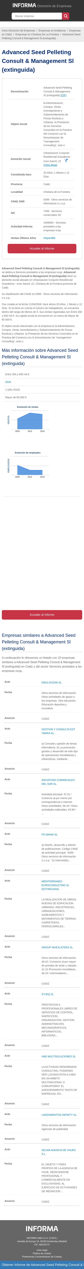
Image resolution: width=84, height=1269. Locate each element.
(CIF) (63, 95)
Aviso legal (42, 1250)
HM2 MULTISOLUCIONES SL (59, 1056)
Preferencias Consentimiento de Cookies (42, 1256)
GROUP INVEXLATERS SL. (57, 947)
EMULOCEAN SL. (52, 682)
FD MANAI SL (50, 834)
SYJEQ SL (48, 994)
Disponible (49, 238)
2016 (8, 381)
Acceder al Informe (42, 248)
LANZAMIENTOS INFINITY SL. (59, 1114)
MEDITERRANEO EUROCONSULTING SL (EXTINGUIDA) (55, 885)
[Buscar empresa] (37, 16)
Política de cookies (42, 1253)
